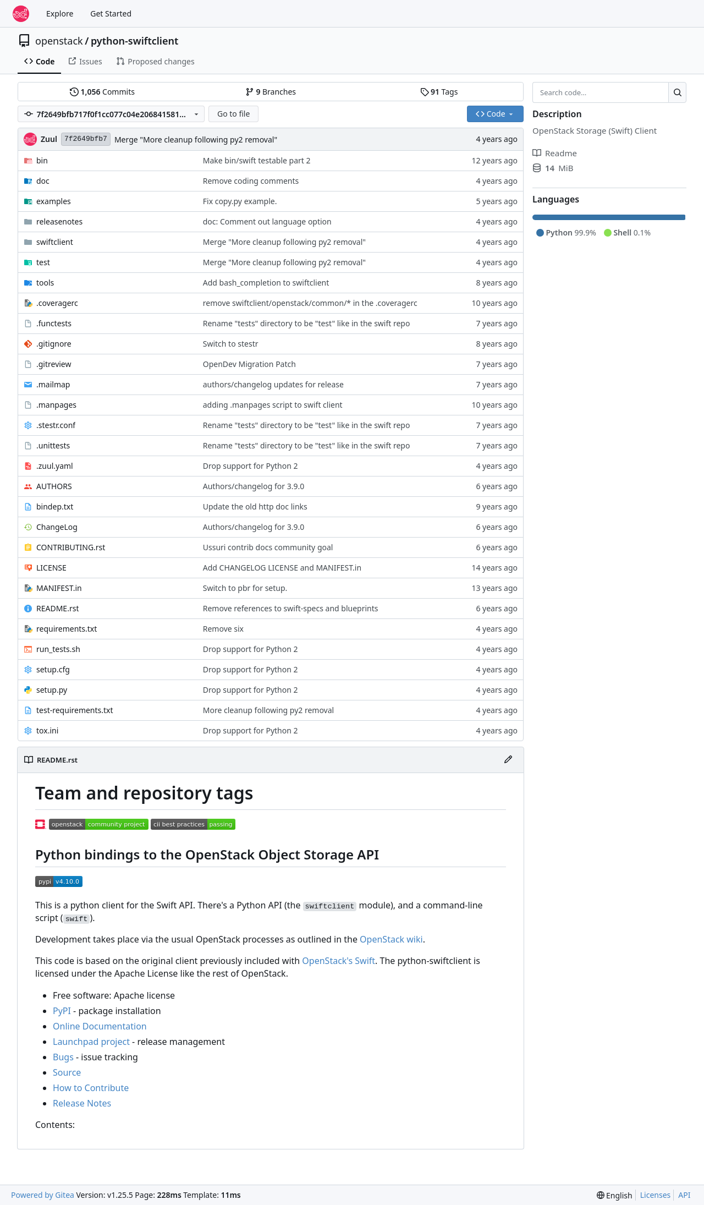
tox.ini (47, 730)
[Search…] (677, 92)
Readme (554, 152)
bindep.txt (54, 506)
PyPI (62, 1011)
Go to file (233, 113)
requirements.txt (66, 628)
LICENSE (51, 567)
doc (43, 181)
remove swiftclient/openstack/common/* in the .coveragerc (310, 303)
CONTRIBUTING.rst (70, 547)
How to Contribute (91, 1088)
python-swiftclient (134, 40)
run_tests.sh (58, 649)
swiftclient (54, 242)
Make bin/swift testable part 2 (257, 160)
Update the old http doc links (255, 506)
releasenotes (59, 221)
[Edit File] (508, 760)
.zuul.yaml (54, 466)
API (684, 1195)
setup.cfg (53, 669)
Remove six (223, 628)
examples (53, 201)
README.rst (57, 608)
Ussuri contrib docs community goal (268, 547)
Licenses (655, 1195)
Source (67, 1072)
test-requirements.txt (74, 710)
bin (42, 160)
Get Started (110, 13)
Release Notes (82, 1103)
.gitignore (54, 343)
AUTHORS (54, 486)
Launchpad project (91, 1042)
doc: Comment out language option (267, 221)
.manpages (56, 404)
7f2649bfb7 (85, 139)
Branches (270, 91)
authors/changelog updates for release (273, 384)
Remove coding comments (251, 181)
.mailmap (53, 384)
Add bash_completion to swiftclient (266, 282)
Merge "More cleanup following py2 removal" (195, 139)
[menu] (614, 1195)
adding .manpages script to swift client (273, 404)
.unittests (53, 445)
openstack (59, 40)
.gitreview (54, 364)
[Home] (21, 14)
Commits (102, 91)
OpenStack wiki (391, 939)
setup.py (51, 689)
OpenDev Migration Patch (249, 364)
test (43, 262)
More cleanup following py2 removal (268, 710)
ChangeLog (57, 527)
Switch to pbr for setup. (245, 588)
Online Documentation (100, 1026)
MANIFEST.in (59, 588)
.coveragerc (57, 303)
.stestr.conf (55, 425)
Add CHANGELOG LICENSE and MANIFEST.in (282, 567)
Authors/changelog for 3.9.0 (253, 486)
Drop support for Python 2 (250, 466)
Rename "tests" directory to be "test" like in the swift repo (306, 323)
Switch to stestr (230, 343)
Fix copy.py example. (240, 201)
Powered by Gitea (42, 1195)
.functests (54, 323)
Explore (59, 13)
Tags (439, 91)
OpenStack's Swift (338, 961)
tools (45, 282)
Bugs (63, 1057)
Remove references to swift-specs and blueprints (290, 608)
